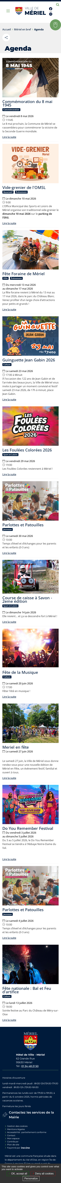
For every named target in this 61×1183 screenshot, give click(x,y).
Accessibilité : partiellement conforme (26, 1132)
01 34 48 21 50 (30, 1066)
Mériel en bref (22, 29)
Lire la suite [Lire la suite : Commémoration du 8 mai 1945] (9, 137)
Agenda (39, 29)
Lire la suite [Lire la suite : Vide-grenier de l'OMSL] (9, 223)
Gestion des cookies (17, 1126)
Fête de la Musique (20, 672)
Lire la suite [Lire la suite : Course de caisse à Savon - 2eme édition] (9, 622)
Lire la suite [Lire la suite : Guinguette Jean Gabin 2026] (9, 399)
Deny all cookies (43, 1173)
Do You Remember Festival (27, 828)
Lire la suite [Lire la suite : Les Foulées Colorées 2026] (9, 474)
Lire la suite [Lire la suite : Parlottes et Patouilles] (9, 553)
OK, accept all (17, 1173)
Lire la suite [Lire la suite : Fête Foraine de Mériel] (9, 309)
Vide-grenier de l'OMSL (24, 187)
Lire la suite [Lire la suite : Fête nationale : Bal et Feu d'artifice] (9, 1020)
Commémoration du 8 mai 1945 (27, 103)
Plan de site (13, 1144)
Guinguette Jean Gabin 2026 (28, 360)
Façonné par (13, 1147)
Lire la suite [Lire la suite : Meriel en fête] (9, 778)
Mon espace (13, 1138)
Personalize (31, 1178)
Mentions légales (16, 1129)
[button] (55, 24)
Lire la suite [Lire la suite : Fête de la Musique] (9, 696)
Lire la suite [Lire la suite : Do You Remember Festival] (9, 859)
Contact (11, 1135)
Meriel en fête (15, 747)
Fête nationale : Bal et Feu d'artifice (26, 990)
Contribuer (12, 1141)
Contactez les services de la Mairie (31, 1115)
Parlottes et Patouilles (23, 524)
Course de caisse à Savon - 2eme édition (27, 599)
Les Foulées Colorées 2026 (27, 450)
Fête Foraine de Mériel (23, 273)
